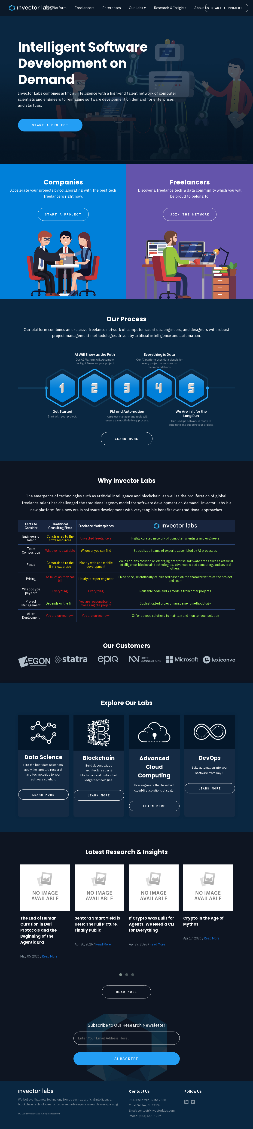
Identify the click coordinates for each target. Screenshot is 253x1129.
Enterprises (111, 8)
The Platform (55, 8)
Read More (50, 956)
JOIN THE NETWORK (189, 214)
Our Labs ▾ (137, 8)
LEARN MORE (126, 439)
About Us (201, 8)
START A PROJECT (226, 8)
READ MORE (126, 992)
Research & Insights (170, 8)
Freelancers (84, 8)
